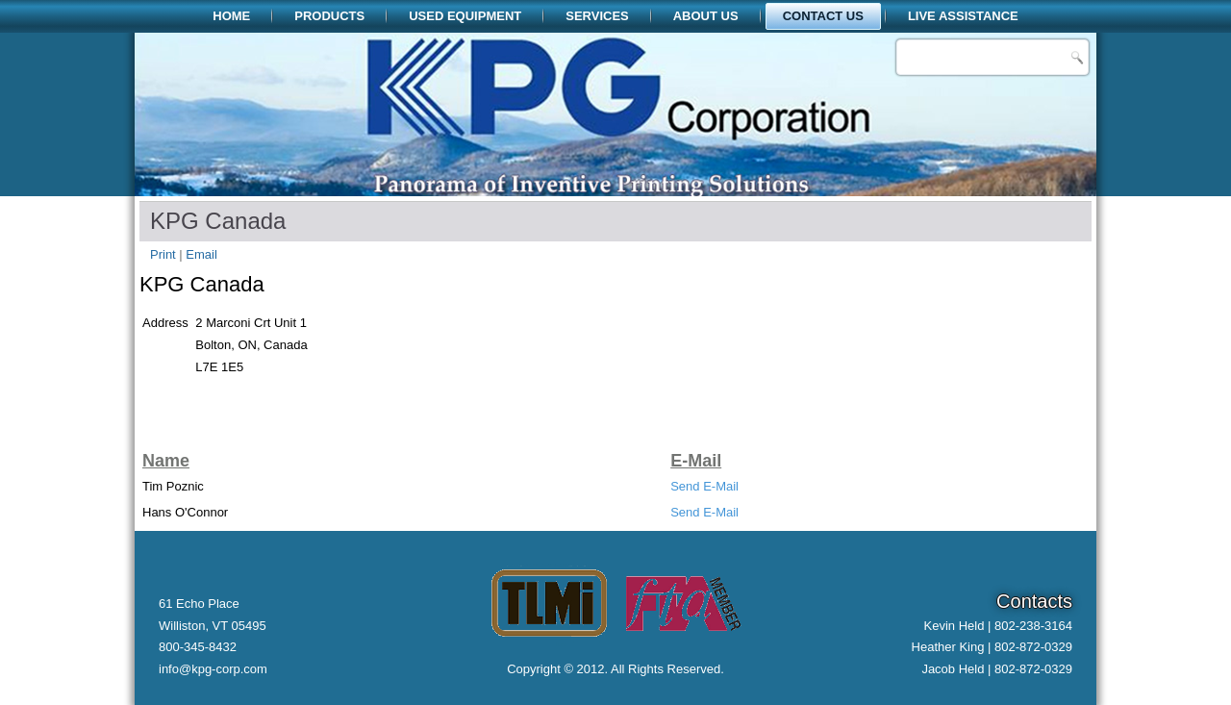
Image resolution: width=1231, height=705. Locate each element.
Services (597, 16)
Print (164, 254)
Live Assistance (963, 16)
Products (329, 16)
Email (201, 254)
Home (231, 16)
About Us (706, 16)
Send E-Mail (704, 486)
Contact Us (823, 16)
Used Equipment (465, 16)
